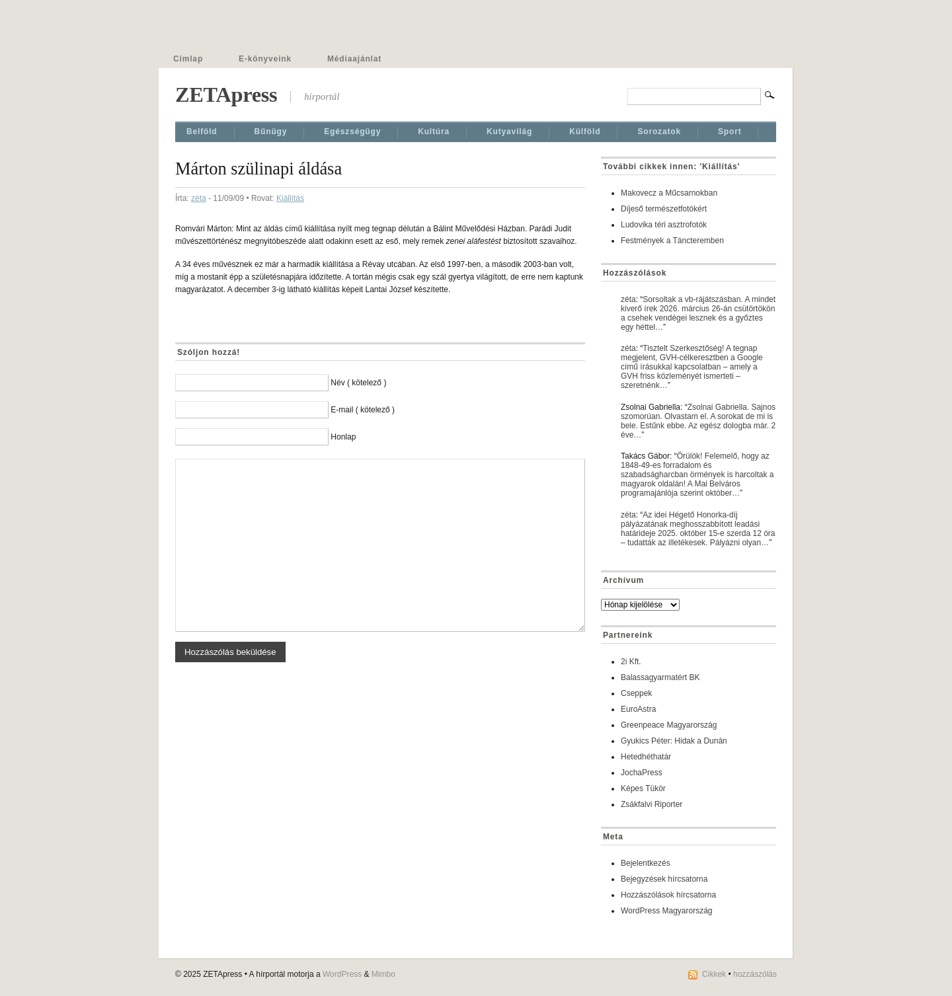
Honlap (343, 436)
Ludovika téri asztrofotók (664, 224)
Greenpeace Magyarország (669, 725)
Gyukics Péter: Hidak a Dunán (674, 741)
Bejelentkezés (645, 863)
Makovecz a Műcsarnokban (669, 193)
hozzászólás (755, 974)
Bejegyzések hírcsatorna (664, 879)
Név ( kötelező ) (358, 382)
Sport (730, 131)
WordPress (342, 974)
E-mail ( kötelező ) (363, 409)
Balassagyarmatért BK (660, 677)
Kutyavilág (509, 131)
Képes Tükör (643, 788)
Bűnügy (271, 131)
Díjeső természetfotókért (664, 208)
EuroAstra (638, 709)
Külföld (584, 131)
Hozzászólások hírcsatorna (668, 895)
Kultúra (434, 131)
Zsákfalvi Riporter (651, 804)
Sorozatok (659, 131)
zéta (198, 198)
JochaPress (641, 772)
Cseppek (636, 693)
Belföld (202, 131)
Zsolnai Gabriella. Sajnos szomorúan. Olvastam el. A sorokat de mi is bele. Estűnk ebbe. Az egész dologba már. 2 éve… (698, 421)
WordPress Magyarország (667, 910)
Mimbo (383, 974)
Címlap (188, 58)
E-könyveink (265, 58)
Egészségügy (352, 131)
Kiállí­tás (290, 198)
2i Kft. (631, 661)
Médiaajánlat (354, 58)
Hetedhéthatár (646, 756)
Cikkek (714, 974)
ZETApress (226, 94)
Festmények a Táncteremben (672, 240)
